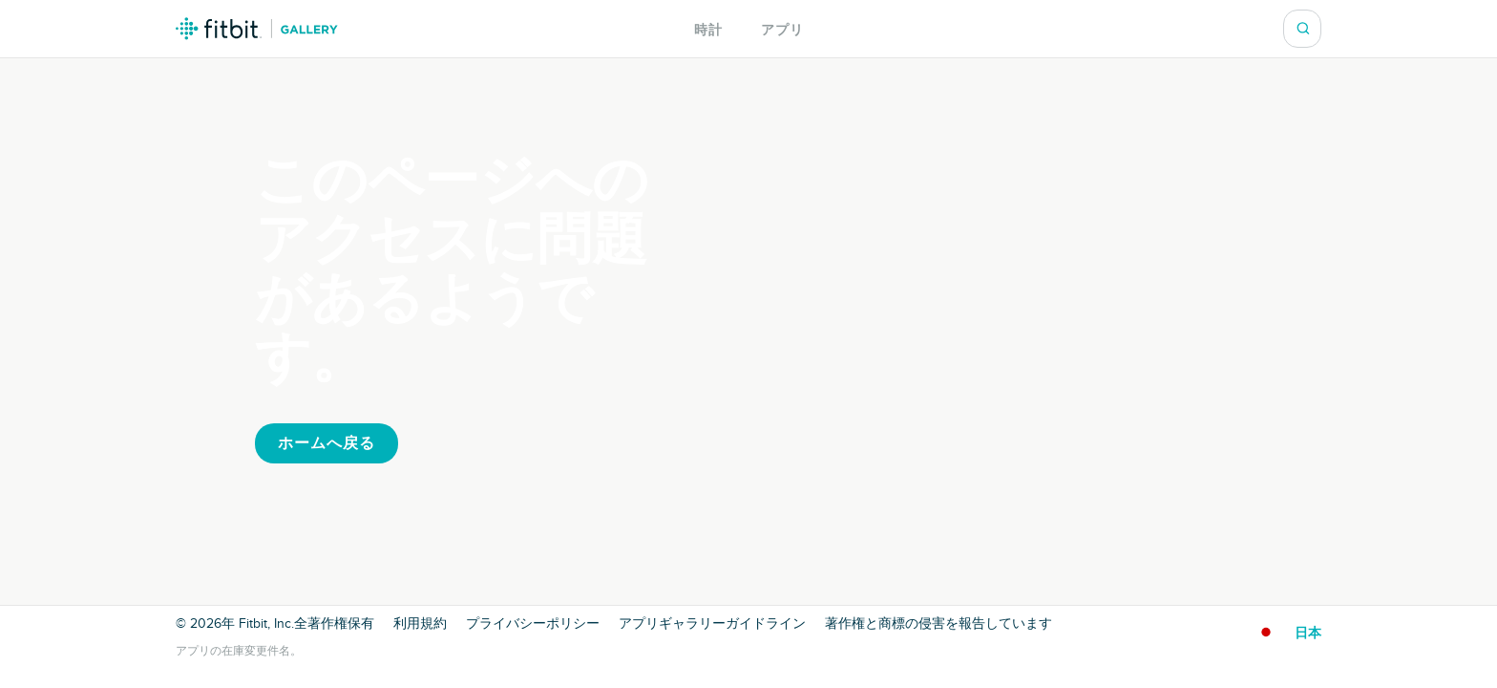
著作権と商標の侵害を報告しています (938, 624)
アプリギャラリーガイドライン (712, 624)
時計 (708, 30)
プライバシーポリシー (533, 624)
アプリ (782, 30)
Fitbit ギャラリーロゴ (257, 28)
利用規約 (420, 624)
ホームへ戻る (326, 443)
